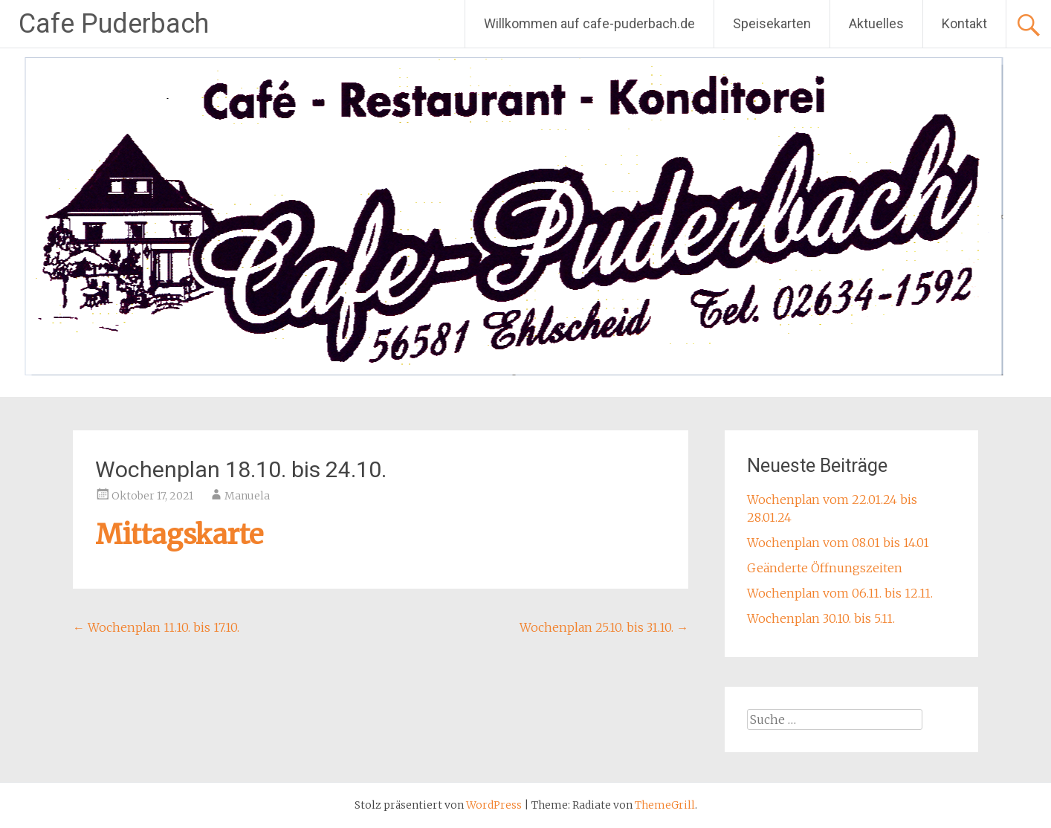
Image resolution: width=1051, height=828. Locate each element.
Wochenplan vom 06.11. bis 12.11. (840, 593)
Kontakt (964, 23)
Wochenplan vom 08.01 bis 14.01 (838, 542)
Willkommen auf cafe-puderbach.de (589, 23)
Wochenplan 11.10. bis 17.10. (156, 627)
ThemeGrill (665, 805)
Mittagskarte (179, 535)
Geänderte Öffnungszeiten (824, 567)
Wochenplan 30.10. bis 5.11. (821, 618)
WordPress (494, 805)
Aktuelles (876, 23)
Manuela (247, 495)
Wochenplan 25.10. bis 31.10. (604, 627)
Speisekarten (772, 23)
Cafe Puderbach (114, 23)
